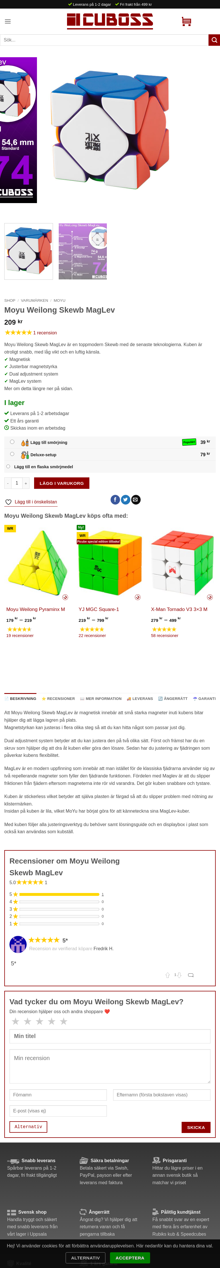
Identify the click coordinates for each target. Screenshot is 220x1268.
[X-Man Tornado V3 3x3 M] (182, 563)
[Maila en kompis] (136, 500)
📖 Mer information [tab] (100, 698)
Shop (9, 300)
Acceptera (130, 1257)
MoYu (59, 300)
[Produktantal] (17, 483)
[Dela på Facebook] (115, 500)
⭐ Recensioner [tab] (58, 698)
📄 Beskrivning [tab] (20, 698)
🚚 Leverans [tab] (140, 698)
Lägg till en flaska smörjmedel (43, 467)
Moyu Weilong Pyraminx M (35, 609)
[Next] (25, 208)
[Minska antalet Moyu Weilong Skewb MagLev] (7, 483)
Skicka (196, 1127)
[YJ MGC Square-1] (109, 563)
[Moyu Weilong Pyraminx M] (37, 563)
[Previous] (9, 208)
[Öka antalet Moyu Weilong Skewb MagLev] (26, 483)
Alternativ (85, 1257)
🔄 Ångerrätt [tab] (173, 698)
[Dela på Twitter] (125, 500)
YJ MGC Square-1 (99, 609)
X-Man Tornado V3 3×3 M (179, 609)
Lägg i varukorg (62, 483)
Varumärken (34, 300)
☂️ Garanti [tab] (204, 698)
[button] (7, 21)
